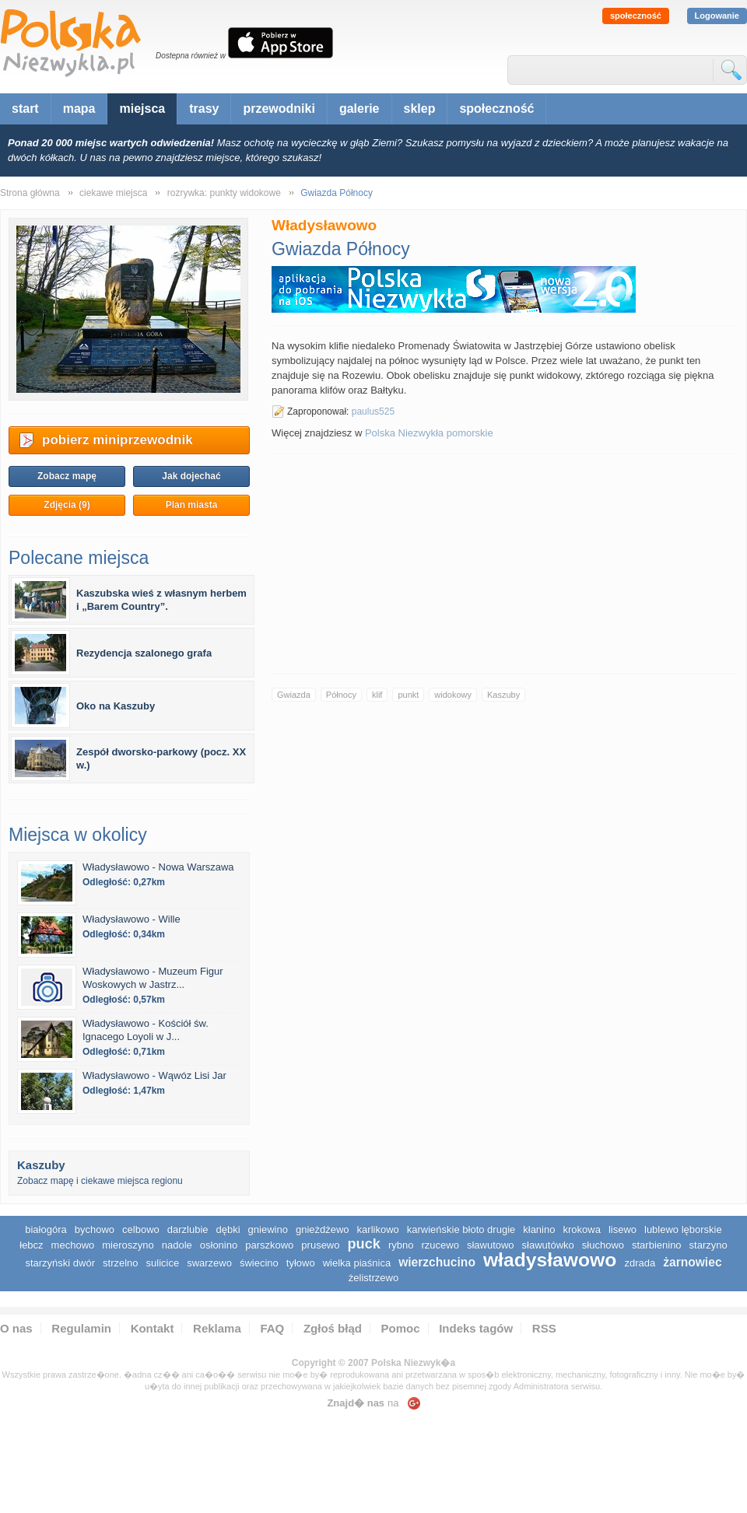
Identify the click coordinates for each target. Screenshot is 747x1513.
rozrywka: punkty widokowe (224, 193)
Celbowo (141, 1229)
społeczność (635, 15)
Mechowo (73, 1245)
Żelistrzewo (373, 1278)
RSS (544, 1328)
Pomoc (400, 1328)
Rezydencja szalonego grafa (144, 653)
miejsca (142, 108)
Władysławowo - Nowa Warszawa (158, 867)
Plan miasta (192, 504)
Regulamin (81, 1328)
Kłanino (539, 1229)
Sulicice (163, 1263)
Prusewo (320, 1245)
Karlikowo (378, 1229)
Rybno (401, 1245)
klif (377, 694)
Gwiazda (293, 694)
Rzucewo (439, 1245)
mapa (79, 108)
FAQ (272, 1328)
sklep (420, 108)
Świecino (259, 1263)
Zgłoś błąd (332, 1328)
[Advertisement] (505, 563)
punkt (408, 694)
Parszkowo (269, 1245)
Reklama (217, 1328)
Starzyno (708, 1245)
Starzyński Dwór (60, 1263)
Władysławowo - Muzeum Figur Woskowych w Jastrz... (152, 977)
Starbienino (657, 1245)
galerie (359, 108)
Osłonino (218, 1245)
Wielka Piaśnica (357, 1263)
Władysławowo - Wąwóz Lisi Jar (154, 1075)
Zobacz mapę (66, 476)
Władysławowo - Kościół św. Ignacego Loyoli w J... (145, 1029)
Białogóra (46, 1229)
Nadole (177, 1245)
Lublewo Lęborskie (683, 1229)
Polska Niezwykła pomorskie (429, 433)
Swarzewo (209, 1263)
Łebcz (31, 1245)
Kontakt (152, 1328)
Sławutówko (548, 1245)
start (25, 108)
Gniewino (268, 1229)
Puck (363, 1244)
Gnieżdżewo (322, 1229)
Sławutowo (490, 1245)
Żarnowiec (692, 1262)
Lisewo (622, 1229)
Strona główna (30, 193)
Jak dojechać (191, 476)
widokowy (453, 694)
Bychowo (94, 1229)
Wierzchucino (436, 1262)
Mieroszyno (127, 1245)
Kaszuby (503, 694)
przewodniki (278, 108)
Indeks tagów (476, 1328)
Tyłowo (300, 1263)
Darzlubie (188, 1229)
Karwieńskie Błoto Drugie (461, 1229)
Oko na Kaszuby (115, 706)
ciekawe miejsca (113, 193)
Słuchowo (603, 1245)
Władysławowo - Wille (131, 919)
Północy (341, 694)
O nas (16, 1328)
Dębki (228, 1229)
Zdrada (639, 1263)
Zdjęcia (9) (66, 504)
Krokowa (581, 1229)
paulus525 (373, 411)
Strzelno (121, 1263)
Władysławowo (550, 1259)
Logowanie (717, 15)
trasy (204, 108)
